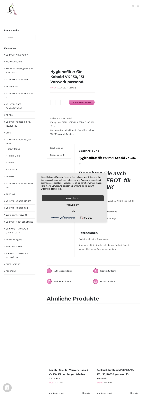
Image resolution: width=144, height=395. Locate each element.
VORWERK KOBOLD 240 (17, 79)
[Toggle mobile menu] (138, 5)
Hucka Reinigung (14, 239)
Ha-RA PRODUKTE (14, 246)
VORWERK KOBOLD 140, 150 (18, 201)
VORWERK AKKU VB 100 (17, 55)
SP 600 (9, 115)
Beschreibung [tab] (56, 148)
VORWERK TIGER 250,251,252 (19, 222)
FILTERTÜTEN (14, 156)
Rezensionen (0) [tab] (57, 155)
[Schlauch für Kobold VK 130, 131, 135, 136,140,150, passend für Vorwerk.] (117, 334)
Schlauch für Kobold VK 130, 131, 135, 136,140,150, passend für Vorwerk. (115, 374)
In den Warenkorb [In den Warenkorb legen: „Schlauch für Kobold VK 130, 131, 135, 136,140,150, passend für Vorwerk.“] (105, 393)
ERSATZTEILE (14, 149)
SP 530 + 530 (12, 86)
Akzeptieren (72, 198)
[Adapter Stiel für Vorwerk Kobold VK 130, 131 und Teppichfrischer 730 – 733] (69, 334)
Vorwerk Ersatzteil (66, 134)
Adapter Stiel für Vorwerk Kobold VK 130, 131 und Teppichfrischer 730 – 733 (68, 374)
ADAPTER (10, 176)
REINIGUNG (11, 271)
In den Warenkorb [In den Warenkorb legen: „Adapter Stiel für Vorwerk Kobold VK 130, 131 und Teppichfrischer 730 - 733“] (57, 393)
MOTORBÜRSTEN (14, 61)
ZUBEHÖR (12, 169)
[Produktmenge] (58, 102)
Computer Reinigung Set (17, 215)
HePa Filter (69, 130)
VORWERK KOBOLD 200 (17, 208)
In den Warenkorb (81, 102)
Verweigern (72, 204)
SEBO (8, 132)
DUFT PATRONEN (13, 264)
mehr (73, 211)
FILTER (65, 122)
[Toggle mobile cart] (132, 5)
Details (87, 393)
